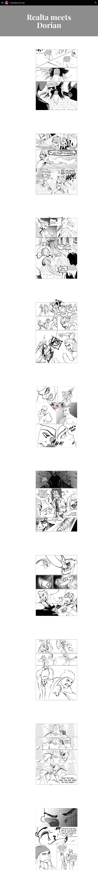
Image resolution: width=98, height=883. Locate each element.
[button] (2, 2)
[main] (49, 21)
